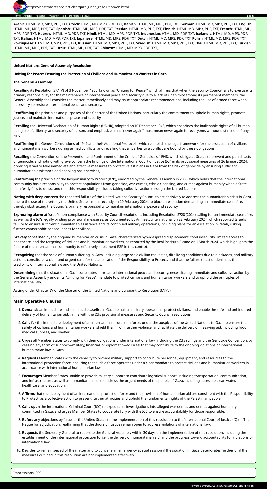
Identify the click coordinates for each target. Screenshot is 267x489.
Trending (74, 16)
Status (86, 16)
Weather (53, 16)
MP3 (48, 24)
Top (64, 16)
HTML (31, 24)
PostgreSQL (230, 485)
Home (17, 16)
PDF (57, 24)
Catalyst (217, 485)
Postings (40, 16)
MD (40, 24)
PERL (208, 485)
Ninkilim (249, 485)
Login (250, 16)
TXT (64, 24)
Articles (28, 16)
